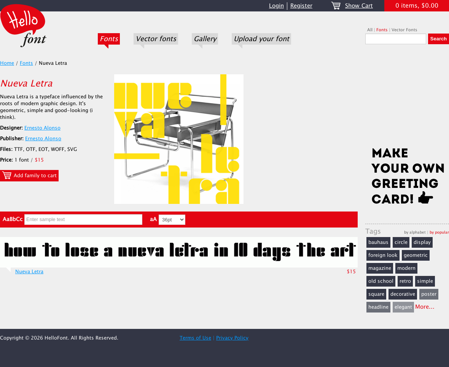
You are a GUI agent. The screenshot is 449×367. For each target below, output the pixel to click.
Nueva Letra (29, 272)
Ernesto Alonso (42, 128)
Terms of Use (195, 338)
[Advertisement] (407, 98)
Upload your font (261, 39)
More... (425, 307)
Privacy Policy (232, 338)
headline (378, 307)
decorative (402, 294)
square (376, 294)
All (370, 30)
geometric (416, 255)
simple (425, 281)
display (422, 242)
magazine (379, 268)
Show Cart (359, 6)
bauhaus (378, 242)
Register (301, 6)
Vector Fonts (404, 30)
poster (428, 294)
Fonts (109, 39)
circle (401, 242)
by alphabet (415, 232)
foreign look (383, 255)
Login (276, 6)
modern (406, 268)
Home (7, 63)
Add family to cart (29, 175)
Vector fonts (155, 39)
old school (380, 281)
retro (405, 281)
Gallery (205, 39)
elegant (403, 307)
